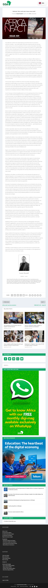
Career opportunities (6, 558)
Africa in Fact (4, 531)
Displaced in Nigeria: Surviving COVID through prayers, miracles (34, 344)
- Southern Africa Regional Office (8, 568)
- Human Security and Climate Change (9, 543)
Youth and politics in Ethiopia (14, 506)
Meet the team (5, 560)
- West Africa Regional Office (8, 570)
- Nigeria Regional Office (7, 567)
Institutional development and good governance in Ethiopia (21, 500)
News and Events (5, 557)
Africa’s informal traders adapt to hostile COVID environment (33, 326)
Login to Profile (5, 580)
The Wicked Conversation (7, 535)
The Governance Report (6, 532)
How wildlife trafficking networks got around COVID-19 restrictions (13, 344)
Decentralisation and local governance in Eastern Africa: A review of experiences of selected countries (26, 489)
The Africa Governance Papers (8, 534)
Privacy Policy (13, 586)
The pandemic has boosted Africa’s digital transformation (12, 326)
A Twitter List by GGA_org (9, 521)
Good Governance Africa (22, 584)
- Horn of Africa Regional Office (8, 565)
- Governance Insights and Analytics (9, 542)
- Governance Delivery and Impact (8, 540)
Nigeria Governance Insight (7, 537)
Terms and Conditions (24, 586)
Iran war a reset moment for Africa (15, 512)
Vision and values (5, 555)
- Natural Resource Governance (8, 545)
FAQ (18, 586)
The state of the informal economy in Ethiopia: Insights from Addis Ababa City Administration (25, 494)
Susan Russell (20, 14)
